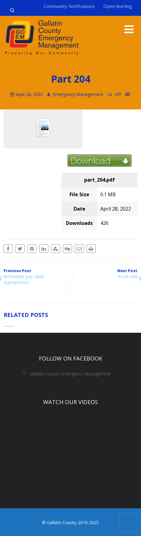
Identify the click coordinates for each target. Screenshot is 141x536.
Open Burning (117, 6)
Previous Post (37, 276)
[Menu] (129, 29)
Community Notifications (69, 6)
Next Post (103, 273)
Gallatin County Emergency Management (70, 374)
